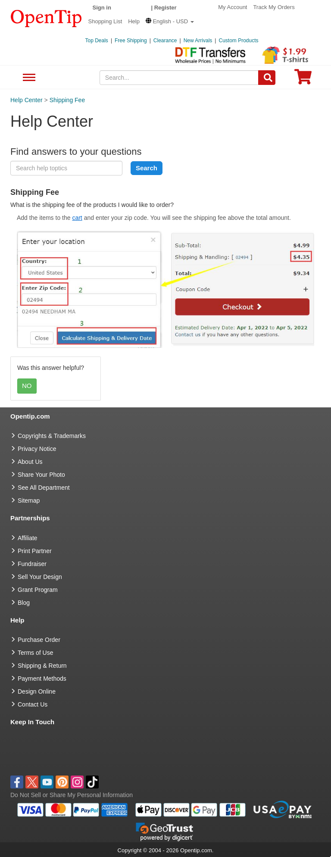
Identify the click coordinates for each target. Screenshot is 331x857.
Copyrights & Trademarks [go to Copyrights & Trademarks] (52, 435)
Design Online (37, 691)
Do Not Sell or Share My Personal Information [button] (71, 794)
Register (165, 7)
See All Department (27, 77)
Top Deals (96, 41)
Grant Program (38, 589)
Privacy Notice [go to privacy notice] (37, 448)
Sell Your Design (40, 576)
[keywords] (179, 77)
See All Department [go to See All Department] (44, 487)
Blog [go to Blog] (24, 602)
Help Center (26, 100)
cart (77, 217)
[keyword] (66, 168)
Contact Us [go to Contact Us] (32, 704)
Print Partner (35, 550)
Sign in (102, 7)
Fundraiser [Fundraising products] (32, 563)
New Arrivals (198, 41)
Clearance (165, 41)
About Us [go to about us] (30, 461)
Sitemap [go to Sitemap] (29, 500)
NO (27, 385)
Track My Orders (273, 7)
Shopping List (105, 21)
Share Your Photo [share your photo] (41, 474)
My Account (232, 7)
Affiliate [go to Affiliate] (27, 538)
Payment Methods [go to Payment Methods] (42, 678)
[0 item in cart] (303, 79)
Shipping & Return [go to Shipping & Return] (42, 665)
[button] (170, 21)
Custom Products (238, 41)
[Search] (266, 77)
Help (134, 21)
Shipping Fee (67, 100)
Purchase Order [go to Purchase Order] (39, 639)
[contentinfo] (46, 17)
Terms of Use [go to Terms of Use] (35, 652)
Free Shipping (131, 41)
